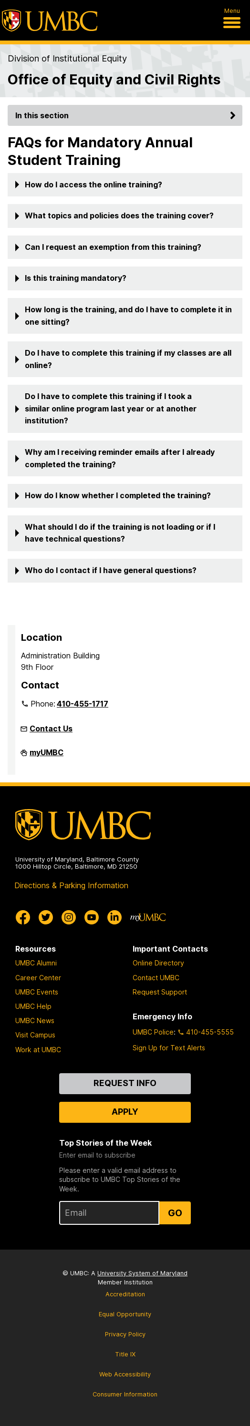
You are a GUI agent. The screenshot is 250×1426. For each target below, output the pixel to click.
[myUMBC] (148, 917)
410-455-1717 (82, 703)
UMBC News (34, 1020)
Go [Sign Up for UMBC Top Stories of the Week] (175, 1213)
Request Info (125, 1083)
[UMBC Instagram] (68, 917)
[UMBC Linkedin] (114, 917)
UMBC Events (36, 992)
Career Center (38, 978)
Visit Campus (35, 1035)
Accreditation (125, 1294)
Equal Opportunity (125, 1314)
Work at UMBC (38, 1050)
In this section (127, 115)
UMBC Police (153, 1032)
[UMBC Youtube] (91, 917)
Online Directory (158, 963)
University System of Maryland (142, 1273)
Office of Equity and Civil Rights (114, 79)
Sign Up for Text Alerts (169, 1048)
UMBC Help (33, 1006)
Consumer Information (125, 1394)
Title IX (125, 1354)
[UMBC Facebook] (22, 917)
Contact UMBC (156, 978)
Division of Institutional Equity (67, 58)
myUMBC (46, 756)
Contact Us (51, 728)
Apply (125, 1112)
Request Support (160, 992)
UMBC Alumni (36, 963)
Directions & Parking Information (71, 885)
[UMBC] (49, 20)
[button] (125, 185)
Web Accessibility (125, 1374)
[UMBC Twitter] (45, 917)
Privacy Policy (125, 1334)
